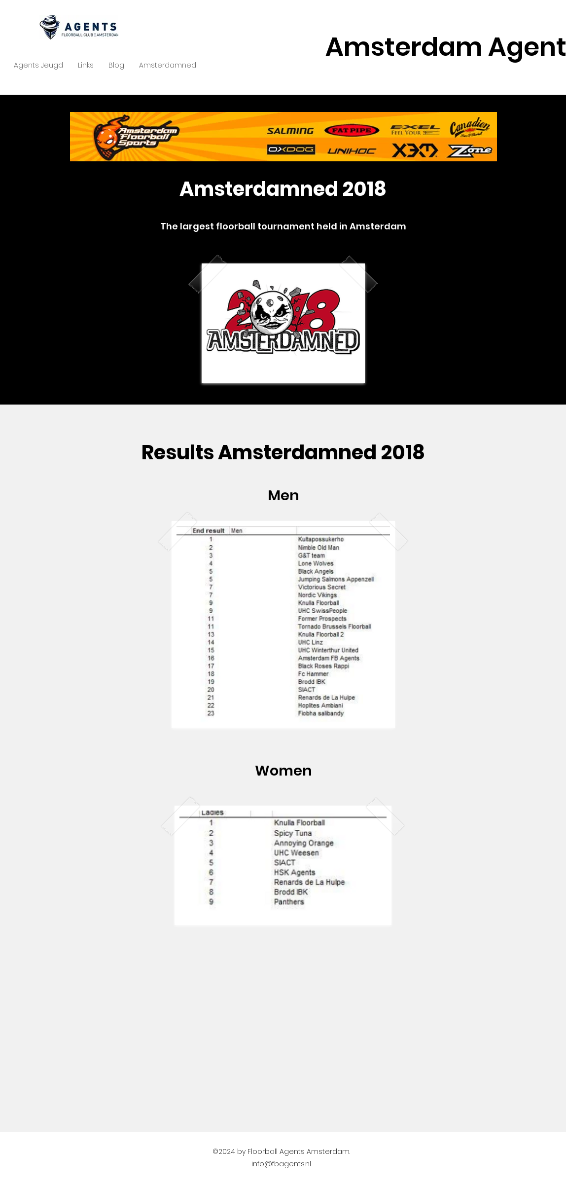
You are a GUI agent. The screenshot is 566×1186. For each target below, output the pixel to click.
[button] (38, 65)
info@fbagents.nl (281, 1164)
